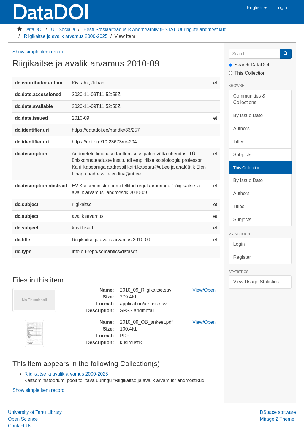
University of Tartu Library (35, 412)
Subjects (242, 154)
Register (242, 257)
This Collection (247, 73)
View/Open (204, 290)
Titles (239, 141)
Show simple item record (38, 51)
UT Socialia (63, 29)
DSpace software (278, 412)
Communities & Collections (249, 99)
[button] (256, 7)
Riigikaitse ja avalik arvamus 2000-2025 (65, 36)
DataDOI (33, 29)
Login (239, 244)
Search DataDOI (249, 64)
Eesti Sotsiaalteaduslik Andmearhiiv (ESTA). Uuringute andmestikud (155, 29)
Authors (241, 128)
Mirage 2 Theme (277, 419)
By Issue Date (248, 115)
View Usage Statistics (256, 281)
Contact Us (19, 425)
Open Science (23, 419)
